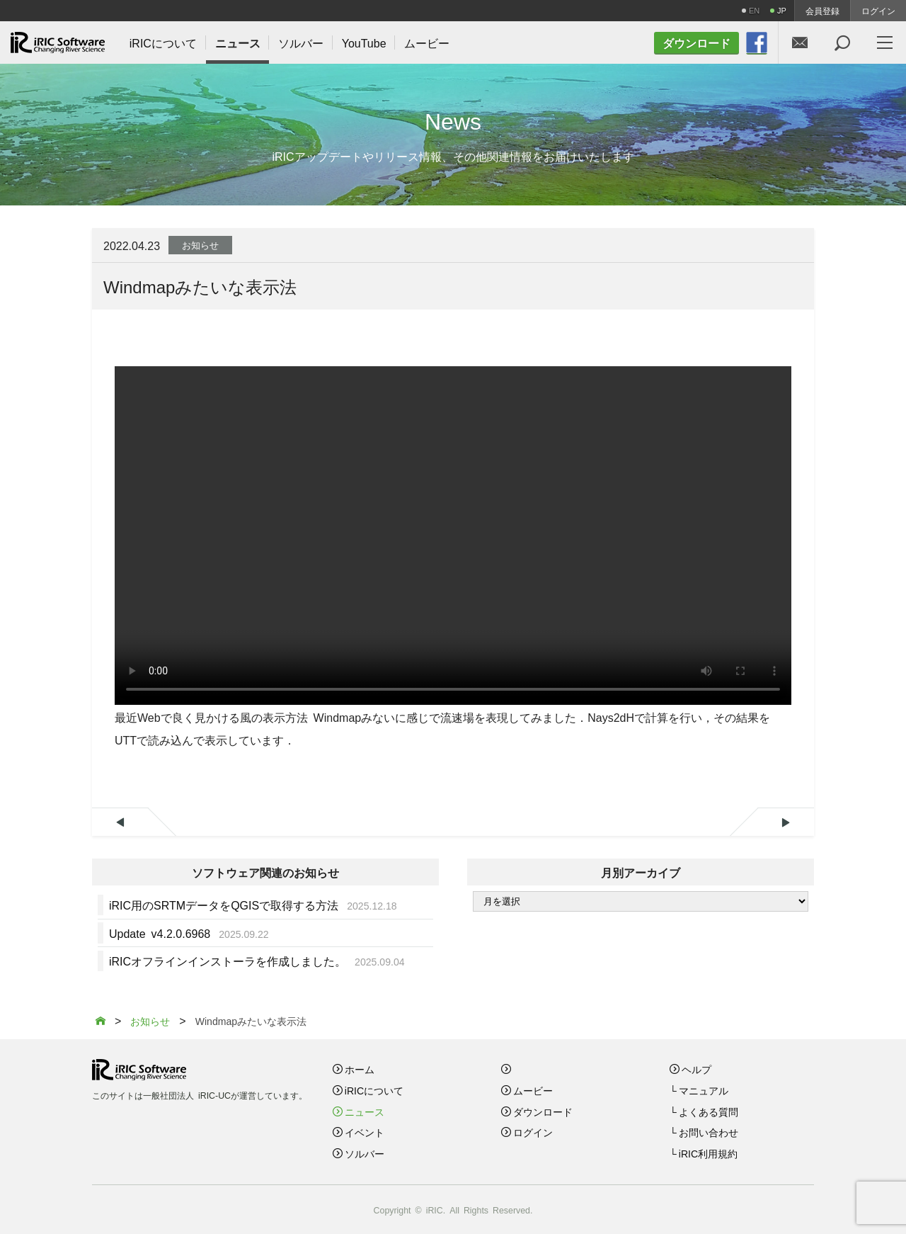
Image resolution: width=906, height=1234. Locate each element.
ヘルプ (696, 1069)
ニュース (364, 1111)
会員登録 (822, 10)
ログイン (878, 10)
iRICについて (374, 1090)
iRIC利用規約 (708, 1153)
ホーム (359, 1069)
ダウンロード (543, 1111)
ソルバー (364, 1153)
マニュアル (703, 1090)
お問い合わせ (708, 1132)
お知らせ (200, 244)
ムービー (533, 1090)
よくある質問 (708, 1111)
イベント (364, 1132)
